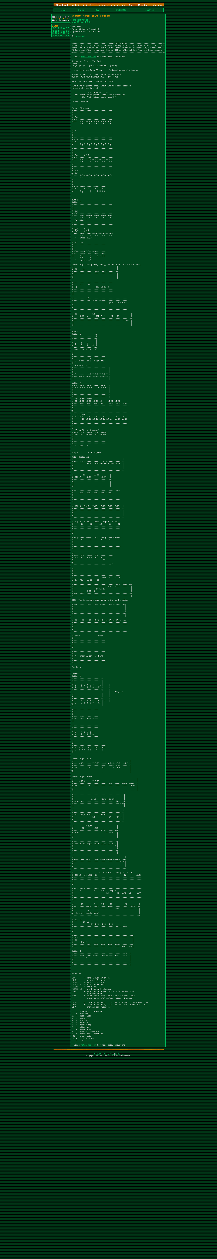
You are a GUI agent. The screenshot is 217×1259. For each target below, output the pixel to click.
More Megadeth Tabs (81, 22)
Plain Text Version (80, 20)
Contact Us (120, 10)
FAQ (98, 10)
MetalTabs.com (88, 60)
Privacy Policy (109, 1255)
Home (62, 10)
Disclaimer (119, 1255)
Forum (81, 10)
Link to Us (149, 10)
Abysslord (80, 36)
